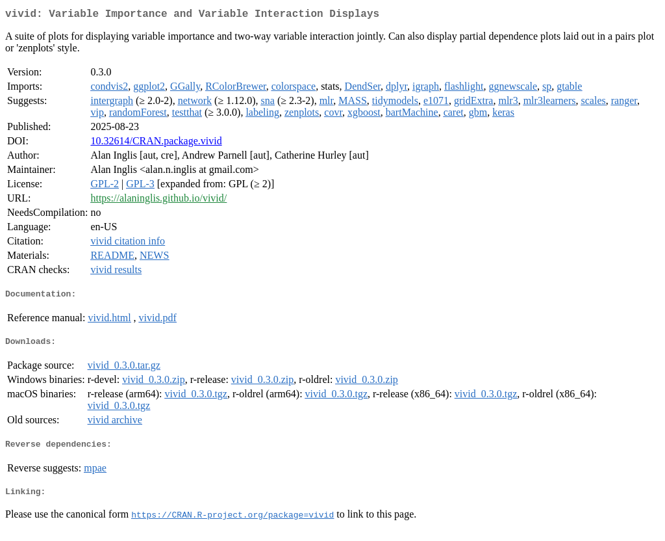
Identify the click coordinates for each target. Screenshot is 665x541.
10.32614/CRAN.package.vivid (155, 143)
